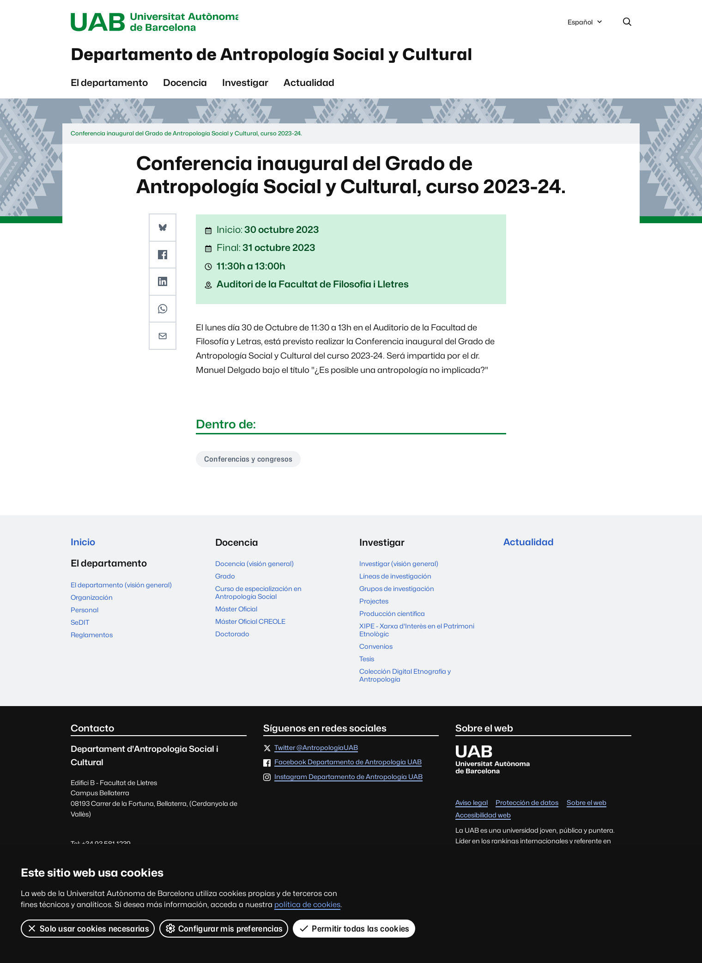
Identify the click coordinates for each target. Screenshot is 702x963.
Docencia (185, 83)
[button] (162, 228)
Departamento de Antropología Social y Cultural (278, 55)
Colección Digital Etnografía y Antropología (405, 676)
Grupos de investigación (396, 590)
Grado (225, 577)
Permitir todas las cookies (354, 928)
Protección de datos (527, 804)
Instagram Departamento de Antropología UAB (348, 778)
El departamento (109, 83)
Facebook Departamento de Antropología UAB (348, 763)
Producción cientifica (392, 615)
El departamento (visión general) (121, 586)
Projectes (373, 602)
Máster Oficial (236, 610)
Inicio (83, 543)
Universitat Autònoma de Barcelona (158, 22)
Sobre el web (586, 804)
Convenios (376, 648)
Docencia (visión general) (254, 565)
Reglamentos (92, 636)
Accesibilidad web (483, 816)
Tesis (366, 660)
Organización (92, 599)
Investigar (245, 83)
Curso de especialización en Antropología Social (258, 594)
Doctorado (232, 635)
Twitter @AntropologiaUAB (316, 749)
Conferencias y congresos (249, 460)
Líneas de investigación (395, 577)
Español (585, 24)
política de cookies (307, 904)
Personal (84, 611)
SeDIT (80, 624)
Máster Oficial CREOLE (250, 623)
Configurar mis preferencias (224, 928)
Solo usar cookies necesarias (87, 928)
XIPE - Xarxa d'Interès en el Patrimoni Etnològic (416, 631)
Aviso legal (471, 804)
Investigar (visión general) (398, 565)
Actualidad (309, 83)
